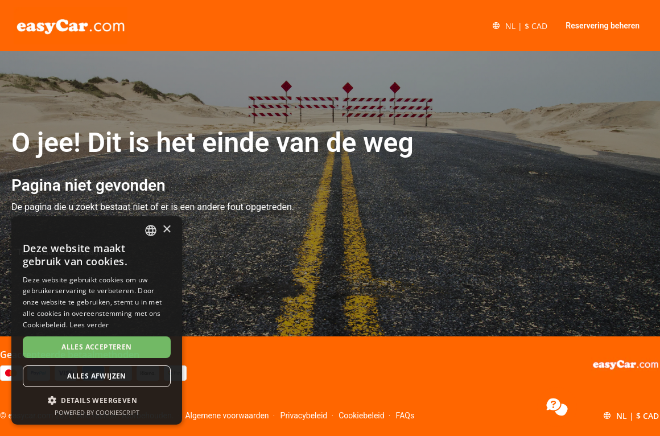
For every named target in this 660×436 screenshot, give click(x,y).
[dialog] (96, 320)
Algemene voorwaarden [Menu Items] (227, 415)
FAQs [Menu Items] (405, 415)
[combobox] (150, 230)
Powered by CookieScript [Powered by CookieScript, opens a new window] (97, 412)
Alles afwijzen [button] (96, 376)
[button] (519, 25)
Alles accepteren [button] (96, 347)
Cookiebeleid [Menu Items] (361, 415)
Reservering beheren (603, 25)
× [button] (166, 229)
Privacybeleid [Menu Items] (304, 415)
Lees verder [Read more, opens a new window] (89, 325)
